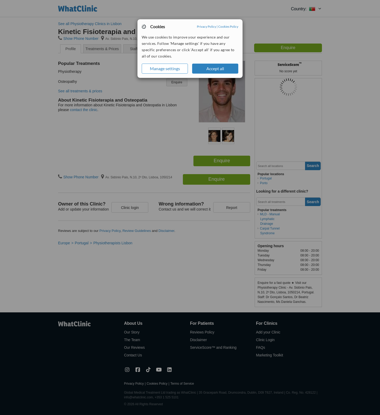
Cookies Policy (228, 26)
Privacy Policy (206, 26)
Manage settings (165, 68)
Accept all (215, 68)
